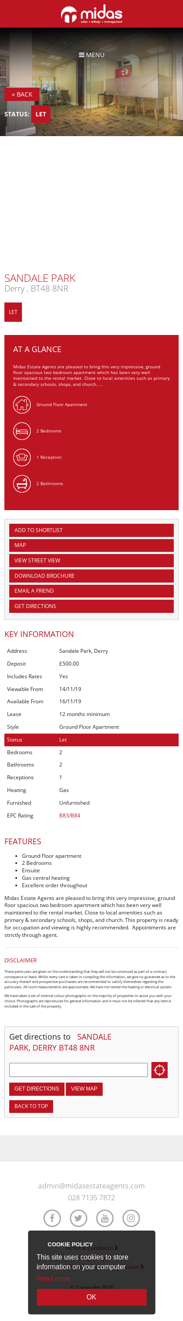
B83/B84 (69, 815)
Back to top (31, 1106)
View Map (84, 1089)
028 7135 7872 (91, 1197)
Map (20, 545)
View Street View (37, 560)
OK (91, 1297)
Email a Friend (34, 590)
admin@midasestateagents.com (91, 1186)
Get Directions (35, 606)
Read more (54, 1278)
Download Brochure (44, 576)
